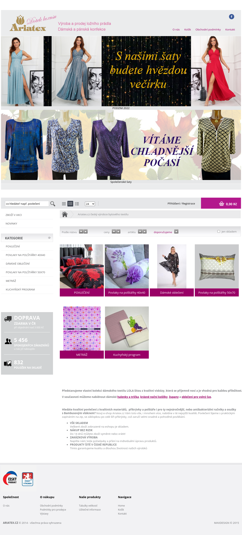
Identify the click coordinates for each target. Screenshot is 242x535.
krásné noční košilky (154, 397)
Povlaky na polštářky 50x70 (25, 272)
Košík (187, 29)
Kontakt (230, 29)
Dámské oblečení (18, 263)
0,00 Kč (231, 204)
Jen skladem (229, 231)
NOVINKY (11, 223)
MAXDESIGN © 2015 (226, 523)
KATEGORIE (14, 238)
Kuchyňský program (20, 289)
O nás (176, 29)
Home (121, 505)
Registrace (188, 203)
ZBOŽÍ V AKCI (14, 215)
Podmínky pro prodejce (53, 509)
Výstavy (44, 513)
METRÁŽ (11, 281)
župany (174, 397)
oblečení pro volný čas (196, 397)
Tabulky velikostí (88, 505)
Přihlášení (174, 203)
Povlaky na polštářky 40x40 (25, 255)
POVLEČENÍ (13, 246)
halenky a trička (128, 397)
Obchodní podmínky (208, 29)
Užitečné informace (90, 509)
